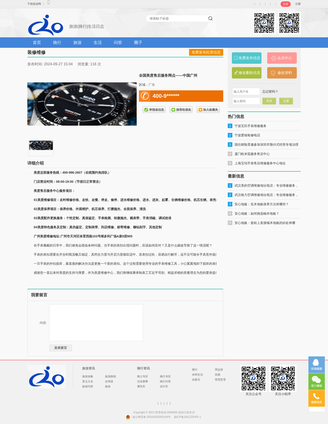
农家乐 (196, 379)
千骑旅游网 (34, 3)
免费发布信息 (249, 58)
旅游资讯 (88, 368)
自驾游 (109, 381)
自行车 (164, 386)
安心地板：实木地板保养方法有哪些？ (262, 204)
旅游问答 (87, 386)
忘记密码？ (270, 91)
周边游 (219, 369)
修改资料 (284, 73)
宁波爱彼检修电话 (247, 135)
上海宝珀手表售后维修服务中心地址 (260, 163)
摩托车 (141, 386)
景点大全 (87, 381)
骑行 (57, 42)
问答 (118, 42)
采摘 (217, 374)
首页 (37, 42)
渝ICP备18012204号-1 (187, 417)
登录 (285, 4)
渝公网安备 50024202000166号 (151, 417)
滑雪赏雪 (220, 379)
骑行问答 (165, 381)
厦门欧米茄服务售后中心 (252, 154)
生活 (98, 42)
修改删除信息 (249, 73)
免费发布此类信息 (206, 52)
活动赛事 (142, 381)
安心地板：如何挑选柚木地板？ (257, 213)
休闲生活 (197, 374)
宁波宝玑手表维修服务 (250, 126)
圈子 (138, 42)
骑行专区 (165, 376)
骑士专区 (142, 376)
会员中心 (284, 58)
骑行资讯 (143, 368)
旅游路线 (110, 376)
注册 (298, 3)
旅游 (77, 42)
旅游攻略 (87, 376)
